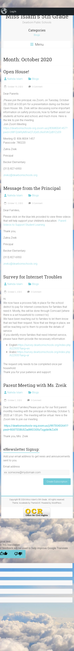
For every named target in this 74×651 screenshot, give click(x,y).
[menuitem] (4, 11)
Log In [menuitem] (13, 11)
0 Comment (35, 87)
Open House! (16, 71)
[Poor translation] (18, 554)
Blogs (37, 35)
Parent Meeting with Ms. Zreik (35, 385)
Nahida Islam (15, 78)
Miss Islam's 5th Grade (37, 16)
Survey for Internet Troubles (32, 277)
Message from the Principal (32, 188)
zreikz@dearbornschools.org (20, 175)
